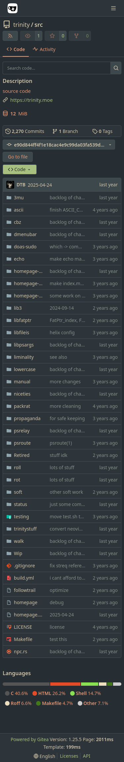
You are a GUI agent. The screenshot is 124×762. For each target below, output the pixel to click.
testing (21, 516)
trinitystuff (25, 529)
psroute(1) (61, 443)
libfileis (21, 332)
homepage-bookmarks (28, 271)
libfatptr (22, 320)
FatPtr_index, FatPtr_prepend (81, 320)
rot (17, 479)
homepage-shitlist (28, 295)
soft (18, 492)
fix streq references (70, 565)
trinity (21, 24)
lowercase (24, 369)
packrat (22, 406)
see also (58, 357)
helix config (62, 332)
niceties (22, 394)
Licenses (69, 756)
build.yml (24, 578)
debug (56, 602)
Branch (65, 131)
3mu (19, 197)
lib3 (18, 308)
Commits (24, 131)
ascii (18, 210)
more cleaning (65, 406)
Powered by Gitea (30, 739)
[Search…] (115, 68)
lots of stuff (62, 467)
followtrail (24, 590)
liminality (24, 357)
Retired (21, 455)
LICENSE (23, 627)
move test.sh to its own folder (82, 516)
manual (22, 381)
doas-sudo (25, 246)
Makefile (23, 639)
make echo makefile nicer (77, 259)
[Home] (12, 8)
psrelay (21, 430)
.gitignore (24, 565)
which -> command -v (73, 246)
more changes (65, 381)
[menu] (44, 756)
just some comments (72, 504)
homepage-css (28, 283)
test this (58, 639)
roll (17, 467)
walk (19, 541)
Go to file (17, 157)
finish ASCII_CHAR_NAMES (78, 210)
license (57, 627)
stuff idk (58, 455)
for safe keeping (67, 418)
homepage (25, 602)
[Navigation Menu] (114, 8)
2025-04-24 (40, 185)
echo (19, 259)
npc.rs (20, 651)
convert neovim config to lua (80, 529)
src (38, 24)
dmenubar (25, 234)
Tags (102, 131)
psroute (22, 443)
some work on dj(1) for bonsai (82, 295)
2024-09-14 (62, 308)
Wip (18, 553)
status (20, 504)
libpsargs (24, 345)
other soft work (66, 492)
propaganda (27, 418)
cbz (17, 222)
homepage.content (28, 614)
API (86, 756)
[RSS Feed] (10, 36)
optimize (59, 590)
